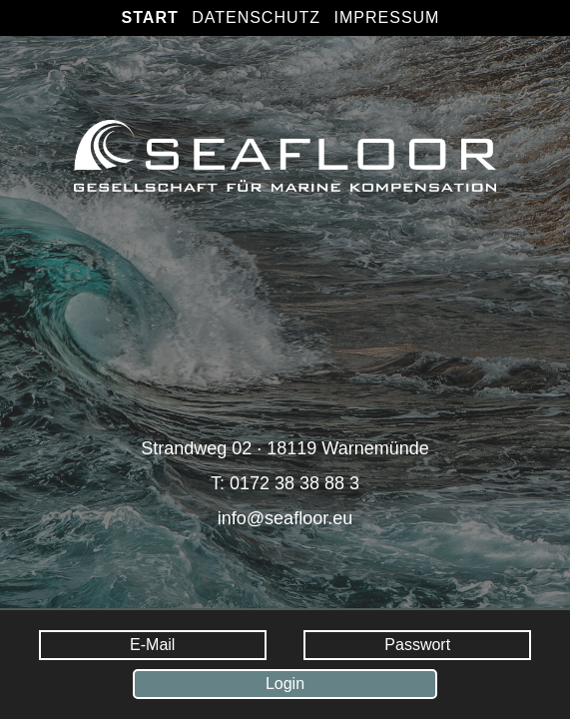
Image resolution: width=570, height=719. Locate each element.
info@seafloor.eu (285, 518)
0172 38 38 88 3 (294, 483)
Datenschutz (256, 17)
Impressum (387, 17)
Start (150, 17)
